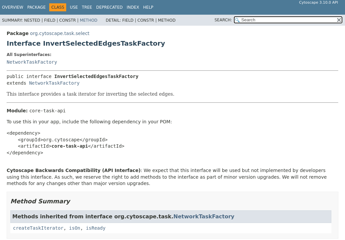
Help (148, 7)
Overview (12, 7)
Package (36, 7)
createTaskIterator (38, 228)
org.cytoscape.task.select (59, 33)
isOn (75, 228)
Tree (87, 7)
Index (133, 7)
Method (88, 20)
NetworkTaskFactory (32, 62)
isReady (95, 228)
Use (74, 7)
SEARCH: (223, 20)
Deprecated (109, 7)
